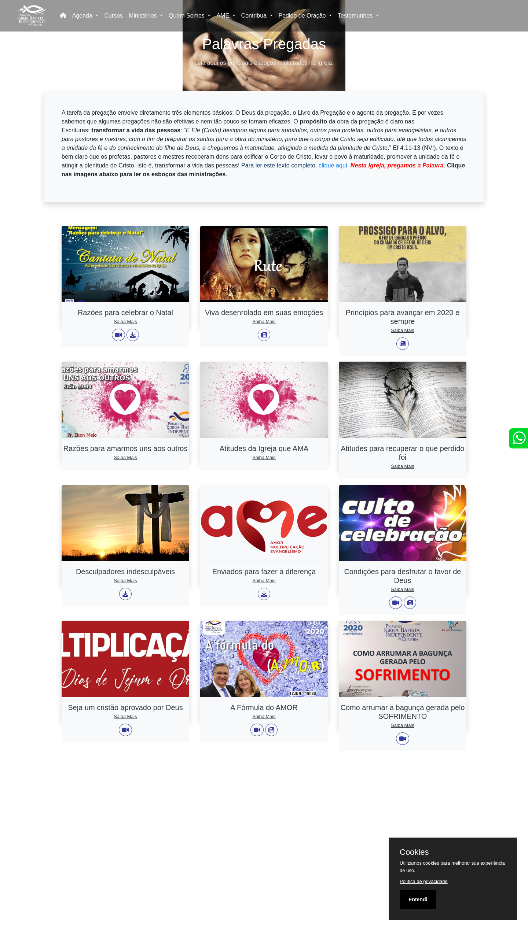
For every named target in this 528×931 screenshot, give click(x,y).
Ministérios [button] (143, 15)
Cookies (414, 852)
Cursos (113, 15)
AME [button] (223, 15)
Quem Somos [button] (187, 15)
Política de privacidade (424, 881)
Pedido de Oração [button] (303, 15)
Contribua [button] (254, 15)
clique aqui (333, 165)
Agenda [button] (83, 15)
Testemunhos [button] (356, 15)
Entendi (417, 899)
